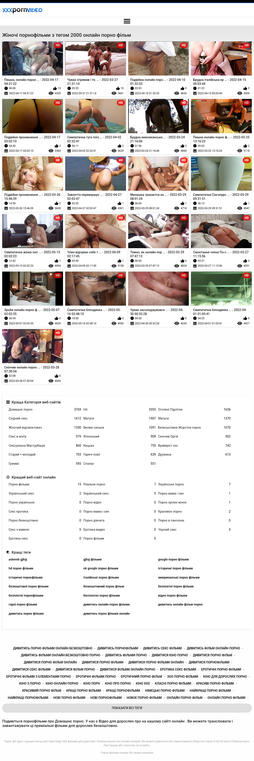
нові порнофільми (106, 698)
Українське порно (194, 484)
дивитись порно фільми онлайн (106, 613)
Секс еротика (45, 511)
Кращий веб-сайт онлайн (34, 477)
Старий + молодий (45, 454)
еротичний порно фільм (141, 676)
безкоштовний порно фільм (103, 586)
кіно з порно (30, 683)
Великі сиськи (119, 428)
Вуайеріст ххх (194, 446)
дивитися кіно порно (170, 655)
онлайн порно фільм (184, 698)
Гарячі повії (119, 454)
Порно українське (45, 502)
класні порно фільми (173, 683)
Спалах (119, 464)
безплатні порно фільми (176, 586)
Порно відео (119, 502)
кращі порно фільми (83, 690)
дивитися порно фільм (212, 655)
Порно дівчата (119, 520)
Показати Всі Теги (127, 708)
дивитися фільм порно (75, 669)
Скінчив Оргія (194, 436)
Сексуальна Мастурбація (45, 446)
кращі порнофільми (123, 690)
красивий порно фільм (41, 690)
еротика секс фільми (178, 669)
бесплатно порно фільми (101, 595)
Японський (119, 436)
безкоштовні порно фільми (29, 586)
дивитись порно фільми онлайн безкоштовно (52, 648)
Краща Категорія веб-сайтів (36, 402)
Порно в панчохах (194, 520)
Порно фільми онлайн (114, 752)
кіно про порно (118, 683)
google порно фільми (173, 559)
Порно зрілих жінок (194, 502)
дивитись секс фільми (162, 648)
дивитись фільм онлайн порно (213, 648)
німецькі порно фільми (165, 690)
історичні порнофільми (26, 577)
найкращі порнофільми (28, 698)
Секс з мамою (45, 530)
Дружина (194, 454)
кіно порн (91, 683)
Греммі (45, 464)
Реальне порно (119, 484)
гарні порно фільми (23, 604)
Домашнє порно (45, 409)
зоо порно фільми (182, 676)
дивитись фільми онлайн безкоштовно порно (60, 655)
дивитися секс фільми (31, 669)
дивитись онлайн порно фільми (106, 604)
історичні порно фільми (175, 568)
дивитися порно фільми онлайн (156, 662)
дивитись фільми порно (126, 655)
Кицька (119, 446)
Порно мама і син (194, 493)
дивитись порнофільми (117, 648)
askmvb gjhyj (18, 559)
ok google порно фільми (100, 568)
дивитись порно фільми (26, 613)
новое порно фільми (144, 698)
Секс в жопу (45, 436)
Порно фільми (45, 484)
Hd (119, 409)
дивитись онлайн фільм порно (180, 604)
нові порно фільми (69, 698)
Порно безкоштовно (45, 520)
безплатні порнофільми (26, 595)
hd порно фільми (21, 568)
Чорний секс (194, 530)
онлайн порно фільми (226, 698)
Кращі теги (21, 552)
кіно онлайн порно (62, 683)
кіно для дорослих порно (225, 676)
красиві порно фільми (215, 683)
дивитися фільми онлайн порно (127, 669)
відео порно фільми (172, 595)
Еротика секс (45, 538)
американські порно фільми (178, 577)
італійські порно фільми (101, 577)
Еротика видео (119, 530)
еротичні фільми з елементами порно (38, 676)
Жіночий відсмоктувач (45, 428)
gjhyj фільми (92, 559)
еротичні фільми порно (96, 676)
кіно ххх (143, 683)
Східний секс (45, 418)
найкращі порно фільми (210, 690)
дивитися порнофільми (209, 662)
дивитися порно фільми (102, 662)
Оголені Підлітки (194, 409)
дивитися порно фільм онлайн (50, 662)
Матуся (119, 418)
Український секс (45, 493)
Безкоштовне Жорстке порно (194, 428)
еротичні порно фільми (221, 669)
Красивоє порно (194, 511)
